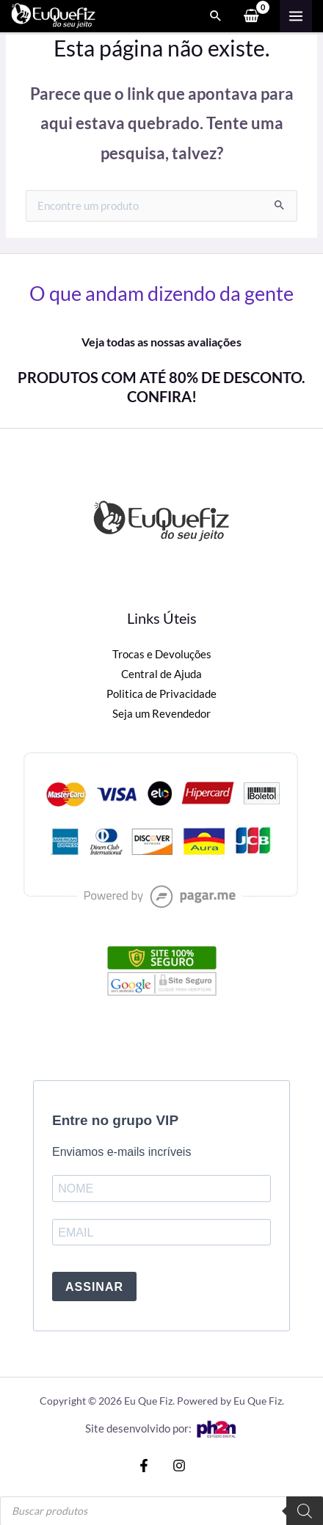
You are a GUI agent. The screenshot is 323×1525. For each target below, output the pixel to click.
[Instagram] (179, 1465)
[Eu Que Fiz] (53, 15)
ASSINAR (94, 1287)
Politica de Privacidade (161, 694)
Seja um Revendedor (161, 713)
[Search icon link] (215, 16)
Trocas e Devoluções (161, 654)
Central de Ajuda (161, 674)
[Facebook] (143, 1465)
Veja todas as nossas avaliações (161, 342)
